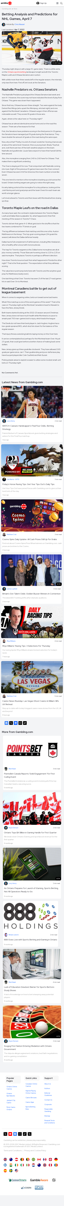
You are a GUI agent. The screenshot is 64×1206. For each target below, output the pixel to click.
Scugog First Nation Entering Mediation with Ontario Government (28, 1048)
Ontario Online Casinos (12, 1088)
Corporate (48, 1104)
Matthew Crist (11, 534)
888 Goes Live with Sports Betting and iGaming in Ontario (30, 939)
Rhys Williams (11, 641)
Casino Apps (30, 1102)
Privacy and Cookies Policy (35, 1150)
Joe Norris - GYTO (13, 479)
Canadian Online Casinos (31, 1085)
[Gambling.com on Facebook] (15, 1134)
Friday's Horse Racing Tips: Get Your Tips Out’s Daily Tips (28, 484)
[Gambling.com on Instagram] (20, 1134)
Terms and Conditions (13, 1150)
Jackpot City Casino (11, 1101)
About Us (47, 1084)
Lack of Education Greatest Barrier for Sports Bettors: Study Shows (29, 989)
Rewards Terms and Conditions (49, 1122)
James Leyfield (12, 589)
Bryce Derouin (13, 828)
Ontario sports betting (17, 72)
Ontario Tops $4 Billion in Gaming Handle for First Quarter (30, 832)
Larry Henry (11, 421)
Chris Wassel (19, 24)
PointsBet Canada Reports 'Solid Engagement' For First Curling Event (29, 775)
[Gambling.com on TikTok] (25, 1134)
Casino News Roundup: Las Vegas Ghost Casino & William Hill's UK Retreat (30, 703)
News (15, 9)
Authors (47, 1088)
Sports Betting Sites (30, 1108)
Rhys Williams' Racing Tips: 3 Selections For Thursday (26, 646)
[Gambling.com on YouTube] (10, 1134)
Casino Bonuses (31, 1098)
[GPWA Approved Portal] (39, 1188)
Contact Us (48, 1100)
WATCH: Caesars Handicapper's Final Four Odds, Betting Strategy (28, 427)
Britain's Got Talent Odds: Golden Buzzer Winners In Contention (31, 593)
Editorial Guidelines (48, 1094)
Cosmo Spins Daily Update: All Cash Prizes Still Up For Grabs (29, 539)
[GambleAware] (39, 1180)
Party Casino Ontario (11, 1108)
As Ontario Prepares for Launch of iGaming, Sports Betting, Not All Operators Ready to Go (31, 890)
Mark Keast (12, 769)
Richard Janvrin (14, 935)
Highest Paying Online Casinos (31, 1092)
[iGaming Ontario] (17, 1180)
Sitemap (47, 1116)
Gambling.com (6, 9)
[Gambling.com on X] (5, 1134)
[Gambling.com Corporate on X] (29, 1134)
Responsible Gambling (48, 1110)
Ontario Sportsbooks (11, 1095)
